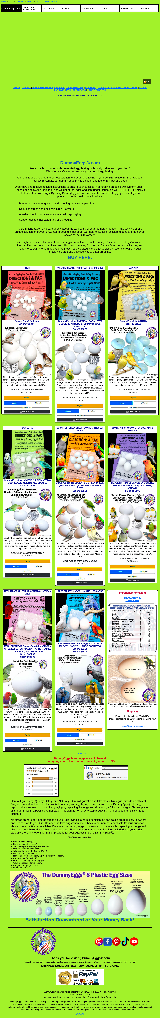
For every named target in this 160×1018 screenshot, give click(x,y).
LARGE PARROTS (96, 90)
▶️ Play (147, 82)
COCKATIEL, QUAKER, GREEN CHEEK (117, 87)
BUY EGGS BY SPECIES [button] (28, 8)
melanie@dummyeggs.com (132, 726)
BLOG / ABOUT (88, 8)
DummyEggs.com (10, 8)
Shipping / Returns (49, 1)
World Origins (127, 8)
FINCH (16, 87)
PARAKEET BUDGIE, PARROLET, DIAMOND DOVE (57, 87)
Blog (38, 1)
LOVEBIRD (90, 87)
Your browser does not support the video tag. (80, 49)
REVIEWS (66, 8)
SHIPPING (144, 8)
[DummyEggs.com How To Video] (80, 128)
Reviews (30, 1)
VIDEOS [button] (104, 8)
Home (3, 1)
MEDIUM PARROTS (76, 90)
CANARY (26, 87)
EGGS (11, 1)
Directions (20, 1)
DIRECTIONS (48, 8)
